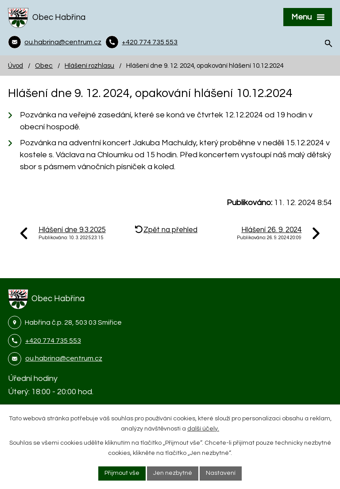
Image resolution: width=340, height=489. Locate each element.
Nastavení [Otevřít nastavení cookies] (221, 473)
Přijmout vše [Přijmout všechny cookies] (121, 473)
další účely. (203, 429)
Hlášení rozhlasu (89, 65)
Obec (44, 65)
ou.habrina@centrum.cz (63, 358)
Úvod (15, 65)
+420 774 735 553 (53, 340)
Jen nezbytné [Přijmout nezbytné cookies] (172, 473)
